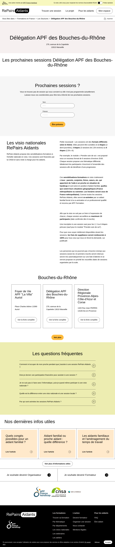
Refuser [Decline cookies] (97, 542)
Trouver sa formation (61, 518)
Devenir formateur (80, 518)
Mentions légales (79, 530)
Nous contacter (79, 526)
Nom (44, 102)
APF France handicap (30, 3)
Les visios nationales (61, 530)
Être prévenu (57, 124)
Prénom (45, 111)
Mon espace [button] (104, 11)
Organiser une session (82, 522)
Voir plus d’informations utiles (57, 464)
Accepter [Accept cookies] (108, 542)
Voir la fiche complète (26, 320)
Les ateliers (57, 538)
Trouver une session (51, 11)
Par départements (60, 526)
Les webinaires (59, 534)
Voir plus (57, 337)
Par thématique (59, 522)
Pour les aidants (86, 11)
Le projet (70, 11)
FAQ (96, 518)
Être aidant (98, 522)
